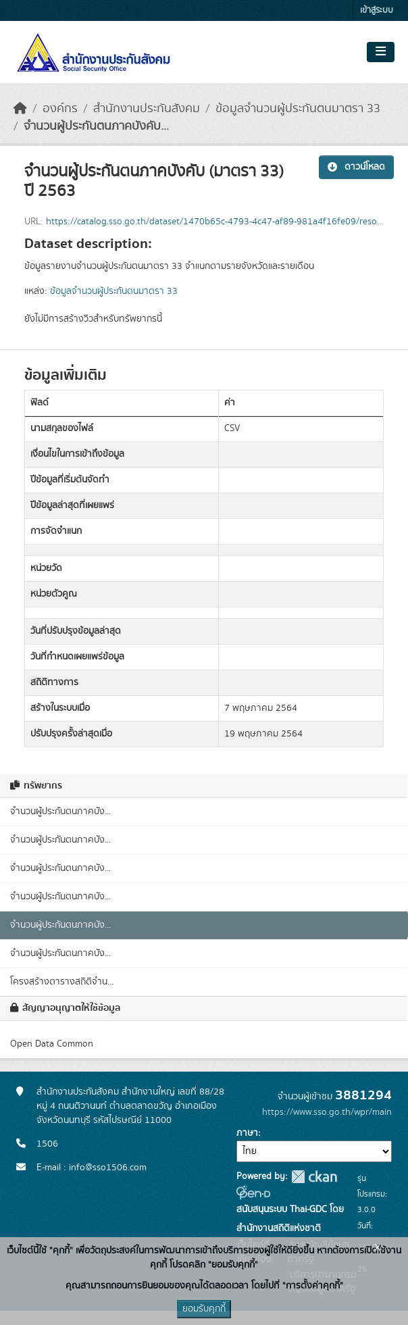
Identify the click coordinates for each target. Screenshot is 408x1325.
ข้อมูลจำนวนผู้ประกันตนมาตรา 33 (297, 109)
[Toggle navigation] (380, 52)
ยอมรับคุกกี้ (204, 1309)
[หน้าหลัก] (20, 109)
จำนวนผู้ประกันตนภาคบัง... (60, 811)
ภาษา (247, 1133)
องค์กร (60, 109)
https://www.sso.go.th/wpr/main (327, 1112)
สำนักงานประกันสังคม (146, 109)
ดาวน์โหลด (356, 167)
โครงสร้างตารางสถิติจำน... (61, 982)
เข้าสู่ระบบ (376, 10)
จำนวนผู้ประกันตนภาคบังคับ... (96, 126)
